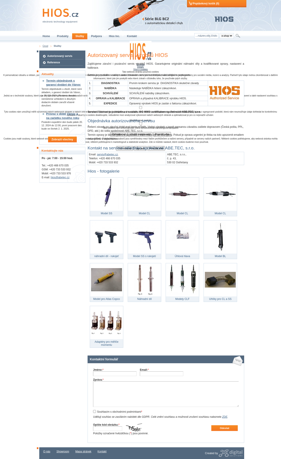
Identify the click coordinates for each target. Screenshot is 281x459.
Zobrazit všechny (62, 139)
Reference (53, 62)
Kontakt (102, 451)
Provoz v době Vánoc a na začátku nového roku (62, 115)
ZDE (224, 416)
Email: (144, 369)
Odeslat (224, 428)
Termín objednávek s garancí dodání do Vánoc (63, 82)
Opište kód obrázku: (106, 424)
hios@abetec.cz (60, 177)
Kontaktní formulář (104, 359)
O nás (46, 451)
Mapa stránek (83, 451)
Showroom (62, 451)
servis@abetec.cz (107, 154)
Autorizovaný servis (59, 56)
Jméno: (98, 369)
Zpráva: (98, 379)
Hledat (238, 36)
